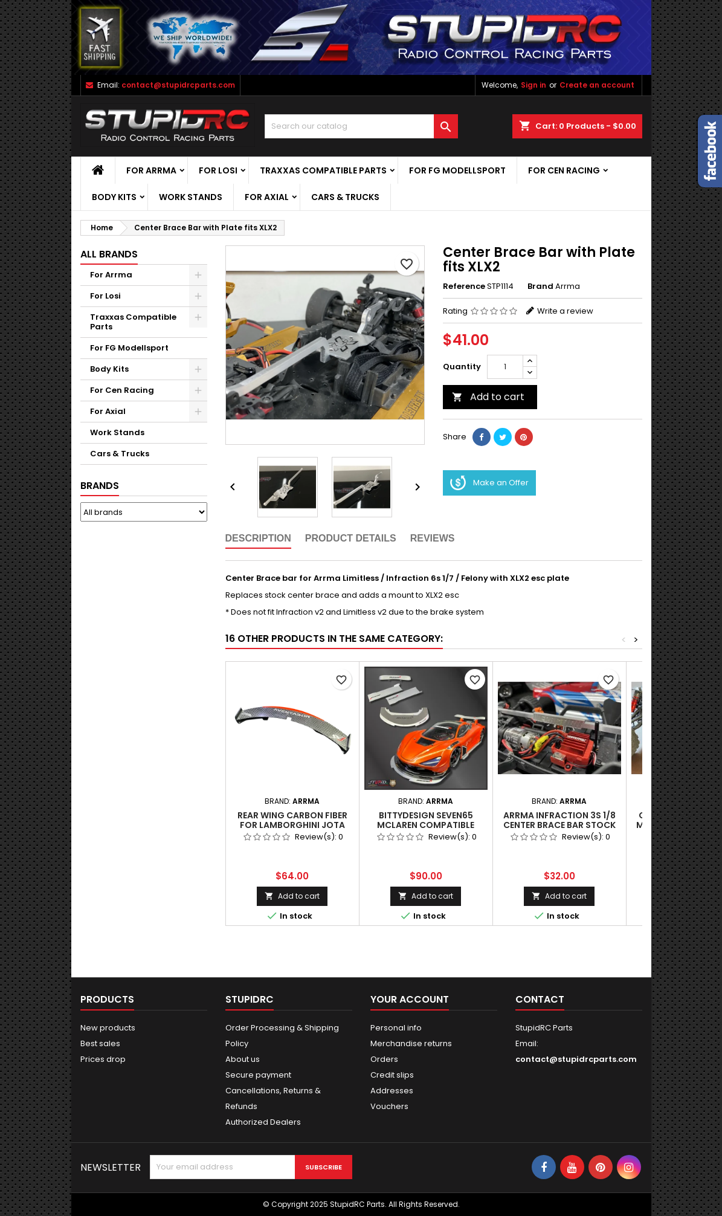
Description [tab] (258, 538)
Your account (409, 999)
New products (107, 1027)
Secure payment (258, 1075)
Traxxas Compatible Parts (323, 170)
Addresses (391, 1090)
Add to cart (488, 397)
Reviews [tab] (432, 538)
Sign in (533, 85)
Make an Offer (489, 483)
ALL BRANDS (109, 254)
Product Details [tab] (350, 538)
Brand (540, 286)
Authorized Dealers (263, 1122)
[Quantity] (505, 367)
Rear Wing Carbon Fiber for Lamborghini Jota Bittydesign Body (292, 825)
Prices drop (103, 1059)
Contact (539, 999)
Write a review (565, 311)
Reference (464, 286)
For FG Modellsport (457, 170)
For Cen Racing (564, 170)
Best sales (100, 1043)
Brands (99, 486)
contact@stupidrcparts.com (178, 85)
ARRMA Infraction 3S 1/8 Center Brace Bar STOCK (559, 820)
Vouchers (389, 1106)
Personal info (396, 1027)
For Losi (218, 170)
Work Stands (190, 197)
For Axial (267, 197)
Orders (384, 1059)
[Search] (361, 126)
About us (242, 1059)
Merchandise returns (411, 1043)
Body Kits (114, 197)
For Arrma (151, 170)
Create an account (596, 85)
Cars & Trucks (345, 197)
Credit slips (392, 1075)
